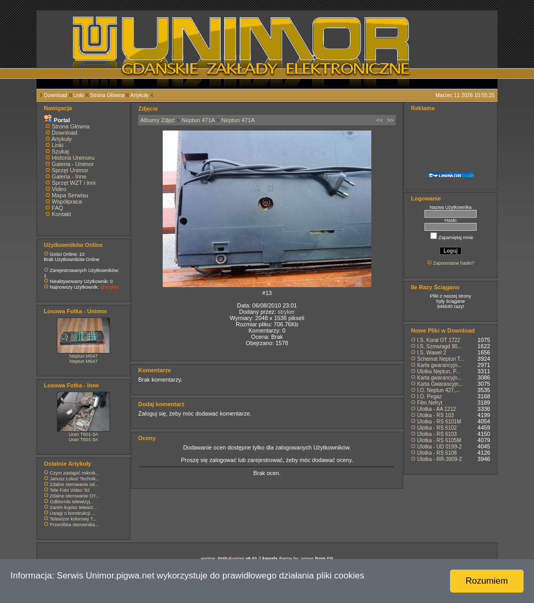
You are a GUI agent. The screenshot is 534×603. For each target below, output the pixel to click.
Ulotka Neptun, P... (438, 371)
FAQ (57, 208)
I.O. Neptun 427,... (438, 390)
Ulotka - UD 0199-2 (439, 447)
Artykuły (139, 95)
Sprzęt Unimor (70, 170)
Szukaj (60, 151)
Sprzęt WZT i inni (73, 183)
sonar (307, 558)
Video (59, 189)
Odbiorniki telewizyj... (72, 501)
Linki (78, 95)
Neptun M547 (83, 356)
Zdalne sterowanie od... (74, 484)
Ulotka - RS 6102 (437, 428)
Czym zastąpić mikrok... (75, 473)
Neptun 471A (198, 120)
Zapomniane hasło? (453, 263)
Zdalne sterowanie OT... (75, 496)
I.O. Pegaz (429, 396)
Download (55, 95)
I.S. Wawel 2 (431, 353)
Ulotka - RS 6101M (439, 421)
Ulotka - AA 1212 (436, 409)
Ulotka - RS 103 (435, 415)
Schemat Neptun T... (440, 359)
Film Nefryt (429, 403)
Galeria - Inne (69, 176)
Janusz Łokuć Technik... (75, 478)
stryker (286, 312)
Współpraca (67, 201)
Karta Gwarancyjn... (440, 384)
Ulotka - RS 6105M (439, 440)
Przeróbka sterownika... (74, 524)
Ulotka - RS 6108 (437, 453)
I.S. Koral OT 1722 (438, 340)
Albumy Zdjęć (157, 120)
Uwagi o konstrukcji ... (73, 513)
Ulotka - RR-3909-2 (439, 459)
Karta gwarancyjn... (439, 365)
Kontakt (61, 214)
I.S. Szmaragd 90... (439, 346)
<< (379, 120)
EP (330, 558)
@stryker (109, 287)
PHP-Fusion (230, 558)
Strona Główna (107, 95)
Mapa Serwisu (70, 195)
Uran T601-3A (83, 434)
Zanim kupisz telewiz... (74, 507)
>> (390, 120)
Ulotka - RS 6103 (437, 434)
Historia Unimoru (73, 158)
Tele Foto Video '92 (70, 490)
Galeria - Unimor (73, 164)
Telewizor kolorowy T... (73, 519)
